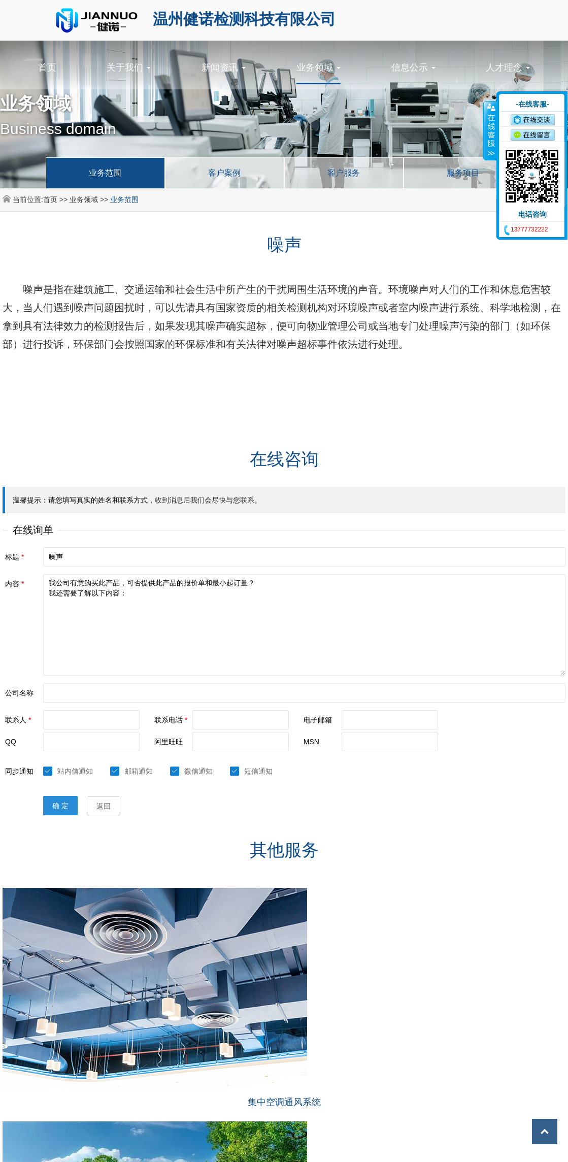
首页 (47, 67)
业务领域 (318, 67)
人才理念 (508, 67)
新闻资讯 (224, 67)
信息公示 (413, 67)
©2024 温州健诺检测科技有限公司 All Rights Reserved (244, 1147)
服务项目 (463, 173)
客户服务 (343, 173)
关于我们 (129, 67)
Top (537, 1131)
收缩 (490, 130)
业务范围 (105, 173)
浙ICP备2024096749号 (373, 1147)
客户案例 (224, 173)
